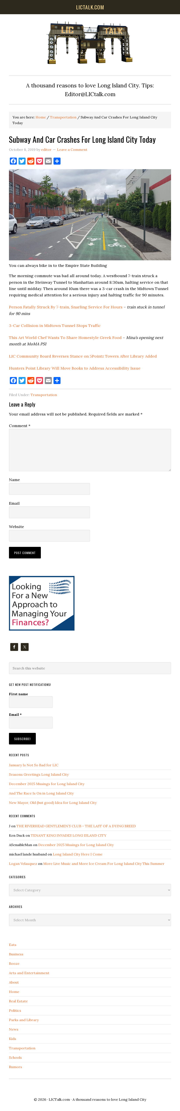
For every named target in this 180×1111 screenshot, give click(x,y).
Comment (19, 425)
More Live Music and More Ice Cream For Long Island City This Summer (103, 863)
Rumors (15, 1067)
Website (16, 526)
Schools (15, 1057)
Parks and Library (24, 1020)
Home (14, 991)
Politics (15, 1010)
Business (16, 954)
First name (18, 694)
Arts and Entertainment (29, 973)
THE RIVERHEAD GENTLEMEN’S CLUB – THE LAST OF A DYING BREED (76, 826)
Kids (12, 1038)
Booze (14, 963)
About (14, 982)
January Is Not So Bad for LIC (33, 765)
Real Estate (18, 1001)
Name (14, 479)
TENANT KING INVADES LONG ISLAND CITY (68, 835)
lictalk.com (90, 7)
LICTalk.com (59, 1099)
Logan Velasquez (23, 863)
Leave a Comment (72, 149)
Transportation (44, 395)
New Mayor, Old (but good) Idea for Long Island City (53, 802)
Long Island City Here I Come (77, 854)
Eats (12, 944)
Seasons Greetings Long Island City (39, 774)
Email (14, 503)
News (13, 1029)
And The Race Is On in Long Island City (41, 793)
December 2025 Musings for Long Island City (46, 784)
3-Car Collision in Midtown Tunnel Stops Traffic (55, 325)
